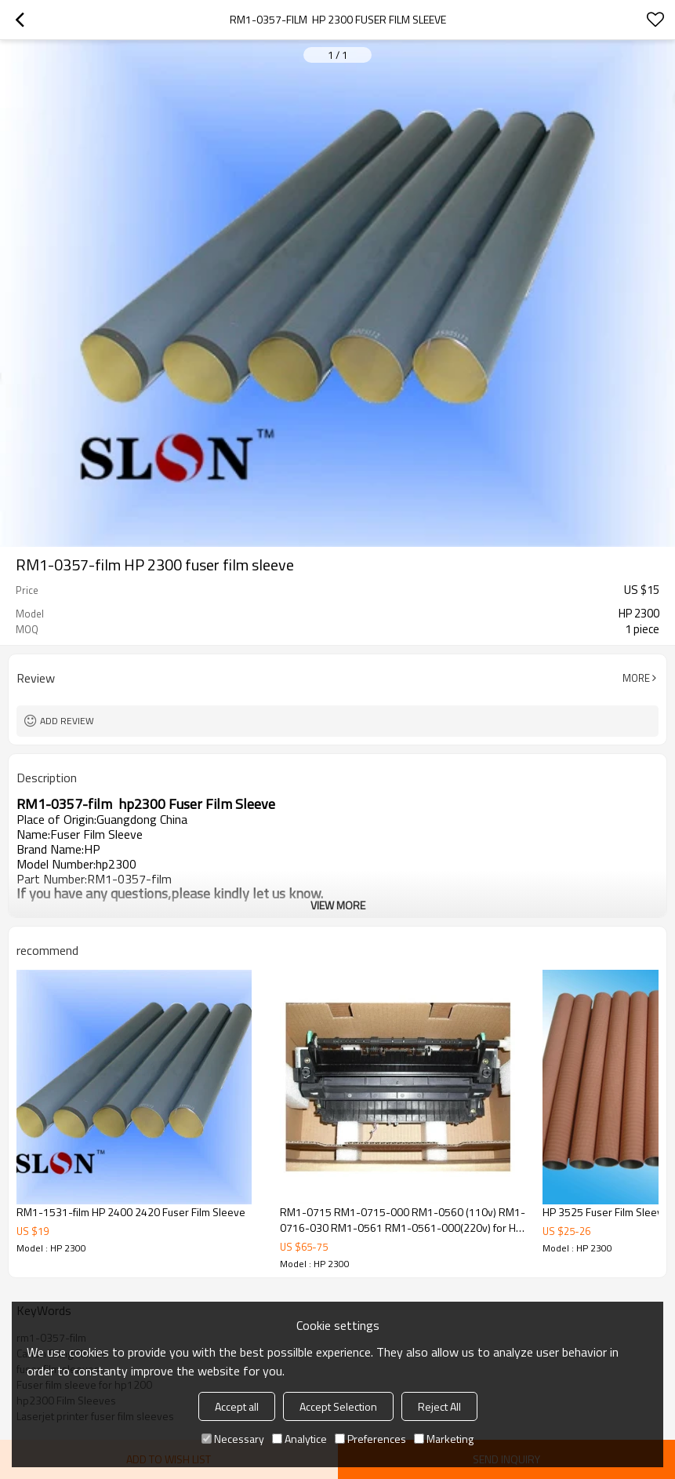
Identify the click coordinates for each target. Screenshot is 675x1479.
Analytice (299, 1438)
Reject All (439, 1406)
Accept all (237, 1406)
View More (337, 905)
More (636, 678)
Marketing (444, 1438)
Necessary (232, 1438)
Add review (67, 720)
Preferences (370, 1438)
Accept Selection (338, 1406)
